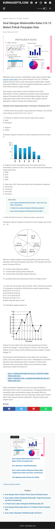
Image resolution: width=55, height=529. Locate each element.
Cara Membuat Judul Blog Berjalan (24, 466)
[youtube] (45, 3)
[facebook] (31, 3)
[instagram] (40, 3)
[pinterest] (34, 409)
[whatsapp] (46, 409)
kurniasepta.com (15, 2)
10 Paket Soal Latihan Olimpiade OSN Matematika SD (27, 208)
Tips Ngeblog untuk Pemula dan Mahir (25, 477)
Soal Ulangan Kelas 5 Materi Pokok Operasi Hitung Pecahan (26, 494)
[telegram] (50, 3)
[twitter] (36, 3)
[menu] (5, 8)
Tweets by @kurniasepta (11, 484)
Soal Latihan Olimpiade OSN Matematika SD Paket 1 (26, 211)
